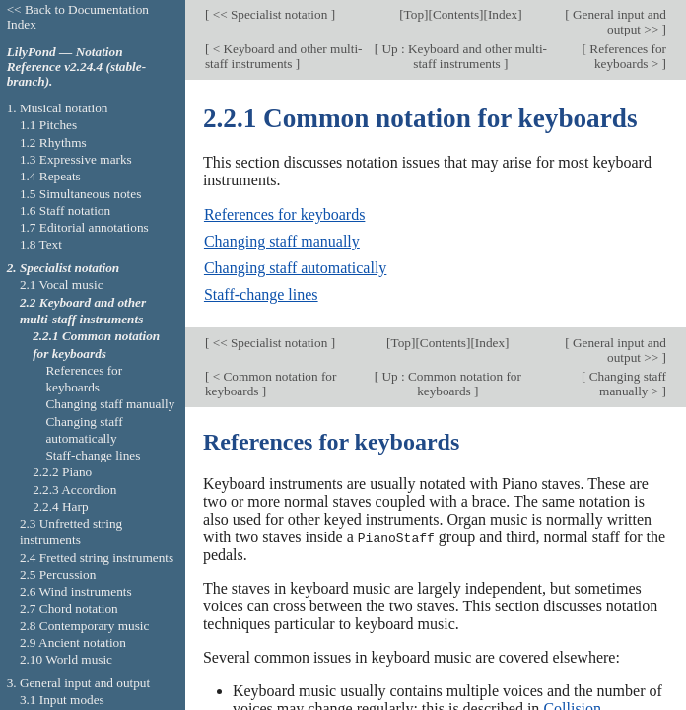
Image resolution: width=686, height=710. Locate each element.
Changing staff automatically (295, 267)
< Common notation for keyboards (271, 383)
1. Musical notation (57, 108)
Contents (456, 14)
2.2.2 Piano (62, 471)
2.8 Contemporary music (85, 625)
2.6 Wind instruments (76, 591)
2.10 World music (66, 659)
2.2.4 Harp (60, 506)
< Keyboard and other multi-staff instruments (284, 56)
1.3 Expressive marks (76, 159)
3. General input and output (79, 682)
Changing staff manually (282, 241)
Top (414, 14)
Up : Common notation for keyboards (449, 383)
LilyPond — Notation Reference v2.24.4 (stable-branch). (76, 66)
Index (502, 14)
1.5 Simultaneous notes (80, 193)
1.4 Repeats (50, 176)
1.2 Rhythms (53, 142)
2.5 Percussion (58, 574)
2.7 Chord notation (69, 609)
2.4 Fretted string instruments (96, 557)
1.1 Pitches (48, 124)
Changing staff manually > (625, 383)
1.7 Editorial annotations (84, 227)
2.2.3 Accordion (74, 489)
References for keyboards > (626, 56)
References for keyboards (284, 214)
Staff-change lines (261, 294)
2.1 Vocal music (61, 284)
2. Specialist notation (63, 267)
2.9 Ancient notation (73, 642)
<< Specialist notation (269, 14)
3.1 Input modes (62, 699)
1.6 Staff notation (65, 210)
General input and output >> (618, 21)
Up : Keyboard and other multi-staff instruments (462, 56)
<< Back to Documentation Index (78, 17)
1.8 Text (41, 244)
